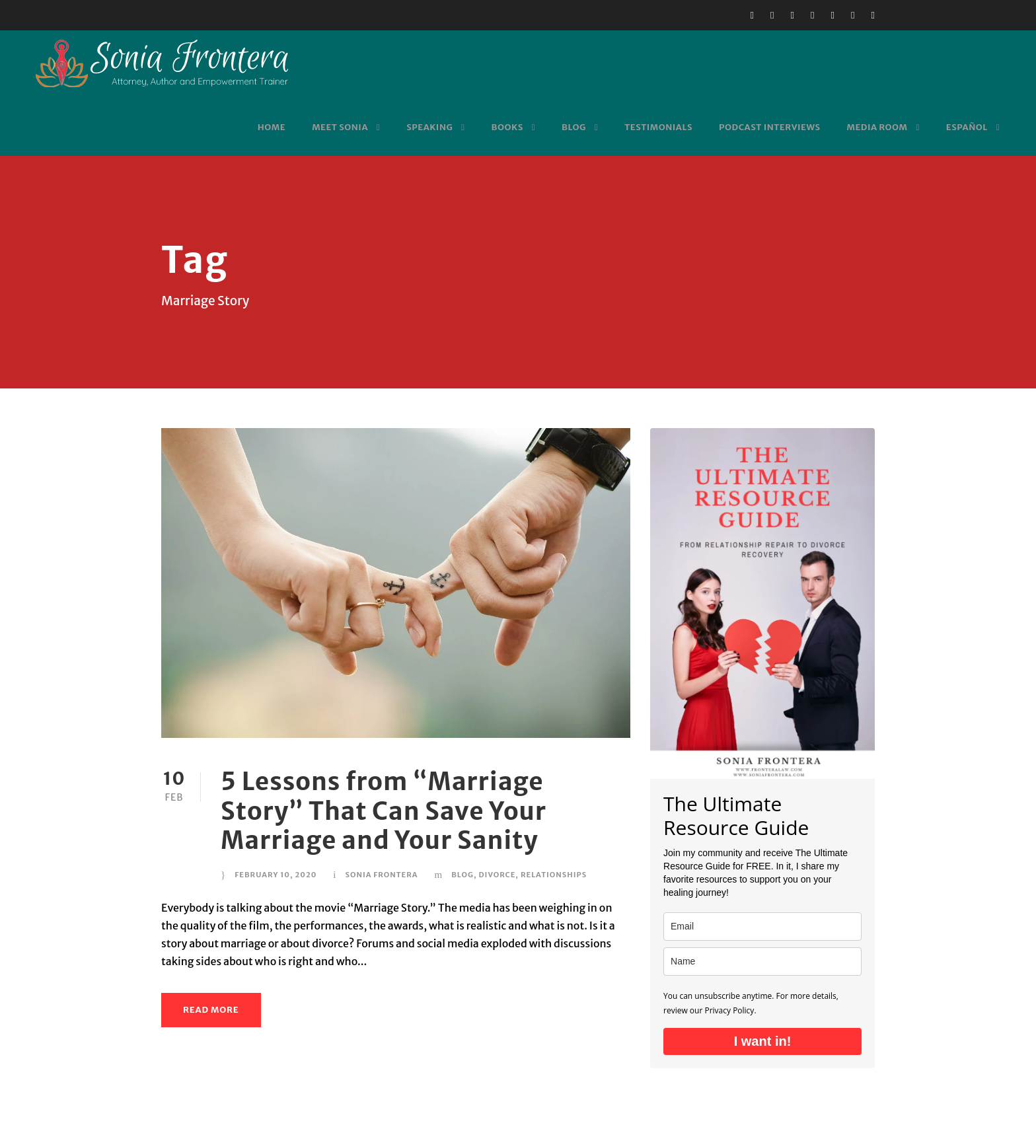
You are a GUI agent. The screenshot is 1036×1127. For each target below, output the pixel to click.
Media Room (877, 127)
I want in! (763, 1041)
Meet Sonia (340, 127)
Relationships (554, 874)
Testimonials (658, 127)
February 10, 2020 (275, 874)
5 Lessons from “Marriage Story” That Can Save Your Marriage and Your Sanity (383, 810)
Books (507, 127)
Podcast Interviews (769, 127)
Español (967, 127)
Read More (211, 1009)
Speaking (429, 127)
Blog (574, 127)
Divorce (496, 874)
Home (271, 127)
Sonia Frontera (381, 874)
